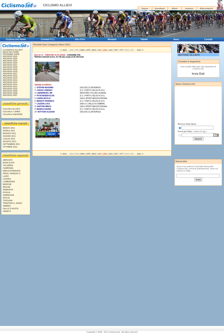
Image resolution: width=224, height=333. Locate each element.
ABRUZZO (8, 160)
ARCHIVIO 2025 (10, 56)
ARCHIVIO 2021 (10, 65)
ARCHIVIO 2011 (10, 86)
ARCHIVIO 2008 (10, 93)
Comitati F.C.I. (48, 39)
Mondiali (112, 39)
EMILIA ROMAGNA (11, 171)
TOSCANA (8, 200)
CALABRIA (8, 165)
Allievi (174, 8)
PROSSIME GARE (11, 54)
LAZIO (6, 176)
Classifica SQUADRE (12, 114)
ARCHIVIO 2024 (10, 58)
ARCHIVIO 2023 (10, 61)
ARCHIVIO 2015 (10, 78)
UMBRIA (7, 206)
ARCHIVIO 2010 (10, 89)
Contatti (208, 39)
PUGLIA (6, 192)
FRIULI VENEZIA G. (12, 173)
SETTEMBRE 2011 (11, 144)
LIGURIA (7, 179)
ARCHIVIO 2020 (10, 67)
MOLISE (6, 187)
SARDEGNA (8, 195)
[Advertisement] (15, 271)
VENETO (7, 211)
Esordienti (160, 8)
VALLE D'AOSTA (11, 208)
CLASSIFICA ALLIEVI (12, 50)
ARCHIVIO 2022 (10, 63)
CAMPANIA (8, 168)
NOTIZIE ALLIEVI (189, 54)
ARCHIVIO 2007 (10, 95)
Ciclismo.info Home (16, 39)
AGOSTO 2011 (9, 141)
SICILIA (6, 198)
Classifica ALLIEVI (11, 109)
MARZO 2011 (9, 128)
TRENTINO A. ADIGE (12, 203)
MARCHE (7, 184)
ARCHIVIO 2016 (10, 76)
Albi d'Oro (80, 39)
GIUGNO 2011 (9, 136)
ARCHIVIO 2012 (10, 84)
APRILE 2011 (9, 131)
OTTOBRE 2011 (10, 147)
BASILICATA (9, 163)
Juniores (189, 8)
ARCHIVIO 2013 (10, 82)
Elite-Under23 (206, 8)
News (176, 39)
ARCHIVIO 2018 (10, 71)
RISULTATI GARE (11, 52)
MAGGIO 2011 (9, 133)
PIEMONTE (8, 190)
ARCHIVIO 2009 (10, 91)
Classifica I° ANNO (11, 111)
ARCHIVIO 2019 (10, 69)
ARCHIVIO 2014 (10, 80)
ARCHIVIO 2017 (10, 74)
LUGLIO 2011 (9, 139)
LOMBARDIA (9, 181)
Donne (145, 8)
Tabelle (144, 39)
